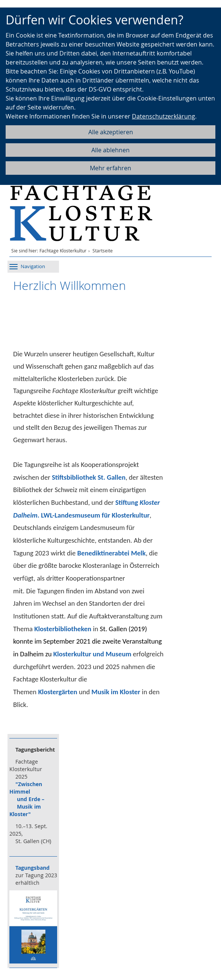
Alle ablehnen (110, 150)
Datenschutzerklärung (163, 116)
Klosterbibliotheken (62, 628)
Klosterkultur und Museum (92, 654)
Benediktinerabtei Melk (111, 553)
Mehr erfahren (110, 168)
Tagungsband (32, 867)
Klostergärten (57, 691)
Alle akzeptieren (110, 132)
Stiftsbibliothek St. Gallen (89, 477)
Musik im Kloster (115, 691)
